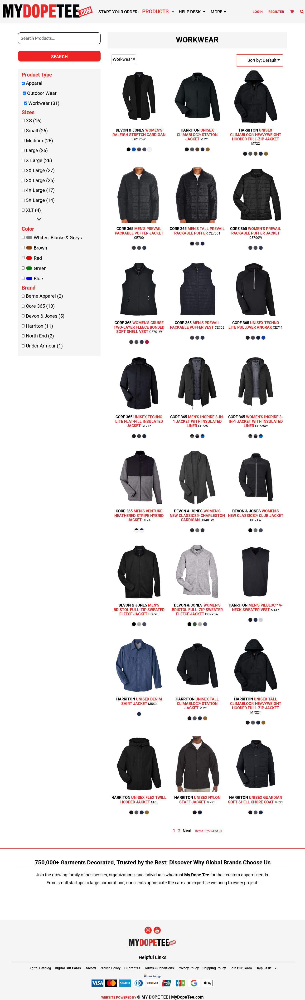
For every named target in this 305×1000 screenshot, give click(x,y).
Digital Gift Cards (68, 968)
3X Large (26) (40, 180)
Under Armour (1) (44, 346)
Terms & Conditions (159, 968)
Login (258, 12)
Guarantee (132, 968)
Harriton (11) (39, 326)
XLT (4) (33, 210)
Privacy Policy (188, 968)
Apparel (34, 83)
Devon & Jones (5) (45, 316)
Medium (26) (39, 140)
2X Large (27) (40, 170)
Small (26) (37, 130)
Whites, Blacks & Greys (58, 237)
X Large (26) (39, 160)
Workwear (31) (43, 103)
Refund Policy (110, 968)
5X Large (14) (40, 200)
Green (40, 268)
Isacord (90, 968)
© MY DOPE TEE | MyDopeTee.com (170, 997)
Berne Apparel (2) (44, 296)
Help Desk (263, 968)
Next (187, 830)
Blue (38, 278)
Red (38, 258)
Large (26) (37, 150)
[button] (292, 12)
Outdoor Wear (42, 93)
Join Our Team (241, 968)
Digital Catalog (40, 968)
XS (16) (34, 120)
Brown (40, 248)
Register (276, 12)
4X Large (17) (40, 190)
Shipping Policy (214, 968)
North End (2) (40, 336)
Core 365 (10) (40, 306)
